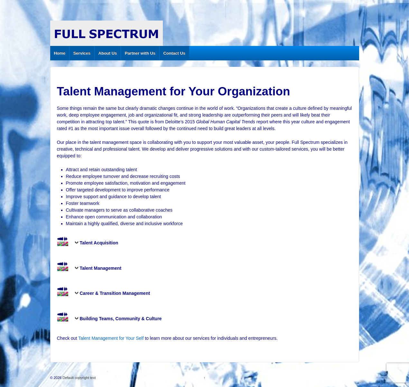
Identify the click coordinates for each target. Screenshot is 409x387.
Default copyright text (78, 378)
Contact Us (174, 53)
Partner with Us (140, 53)
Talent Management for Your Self (111, 338)
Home (59, 53)
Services (82, 53)
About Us (107, 53)
